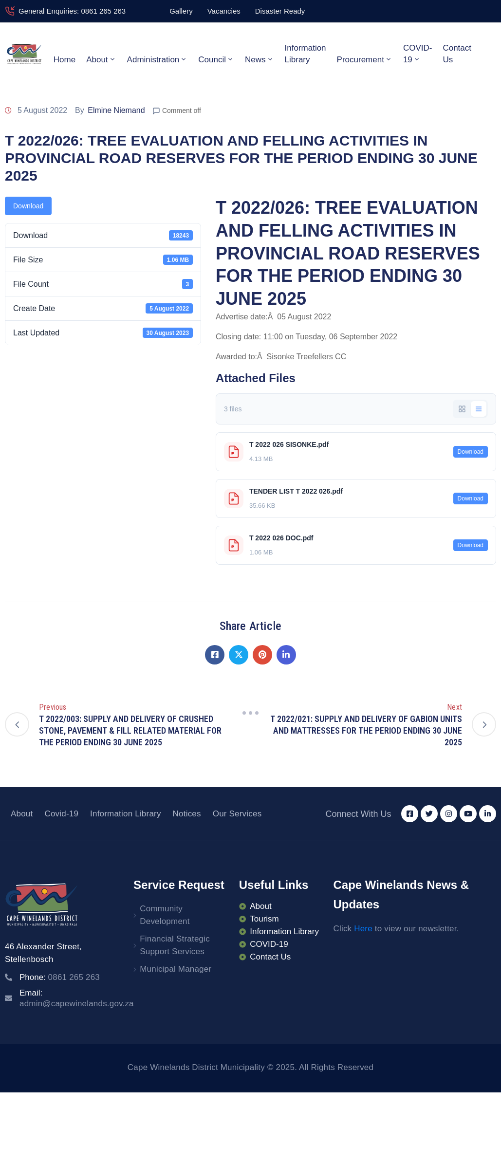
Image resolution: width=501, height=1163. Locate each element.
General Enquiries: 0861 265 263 (72, 11)
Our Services (237, 813)
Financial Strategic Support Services (175, 945)
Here (363, 928)
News (259, 59)
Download (28, 206)
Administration (157, 59)
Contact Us (457, 53)
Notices (187, 813)
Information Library (305, 53)
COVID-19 (417, 53)
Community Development (164, 915)
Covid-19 (61, 813)
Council (216, 59)
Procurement (364, 59)
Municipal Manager (175, 969)
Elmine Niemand (116, 110)
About (101, 59)
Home (64, 59)
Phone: (59, 977)
